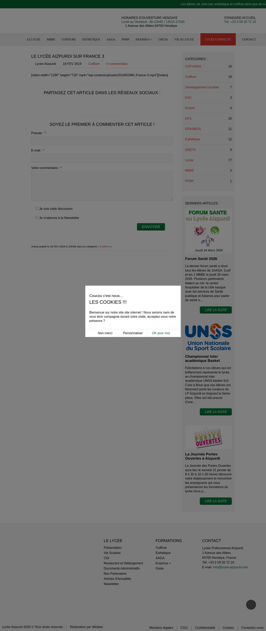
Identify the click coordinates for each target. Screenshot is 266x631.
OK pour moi (161, 306)
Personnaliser (133, 306)
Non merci (105, 306)
